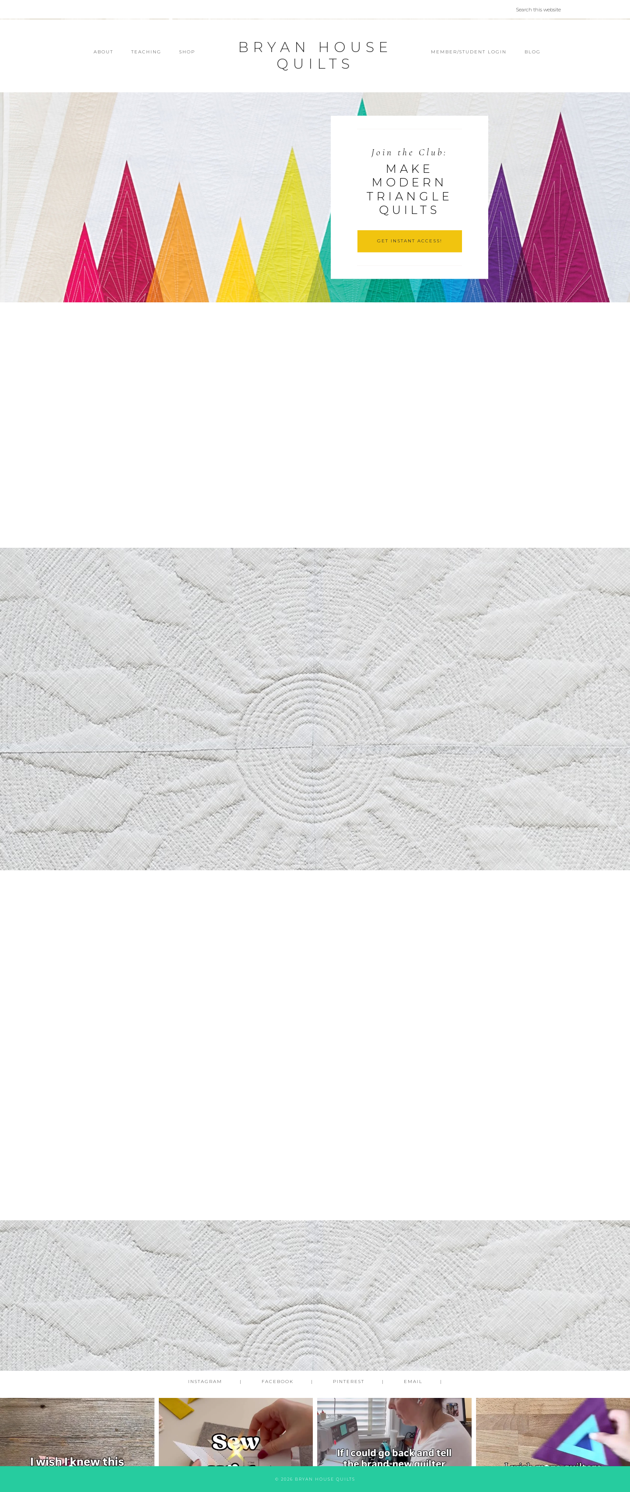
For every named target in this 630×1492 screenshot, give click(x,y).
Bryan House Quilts (315, 55)
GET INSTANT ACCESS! (409, 241)
